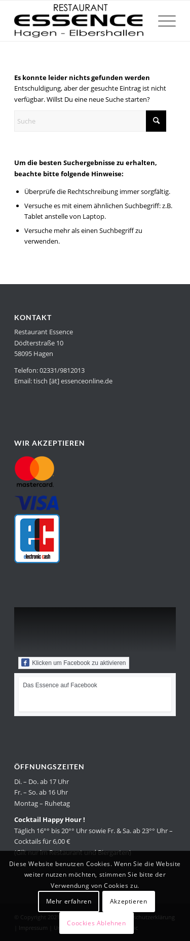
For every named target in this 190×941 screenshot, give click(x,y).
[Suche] (90, 121)
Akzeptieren (128, 901)
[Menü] (162, 21)
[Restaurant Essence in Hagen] (78, 21)
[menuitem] (162, 21)
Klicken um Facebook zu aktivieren (73, 662)
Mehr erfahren (69, 901)
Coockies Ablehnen (96, 923)
